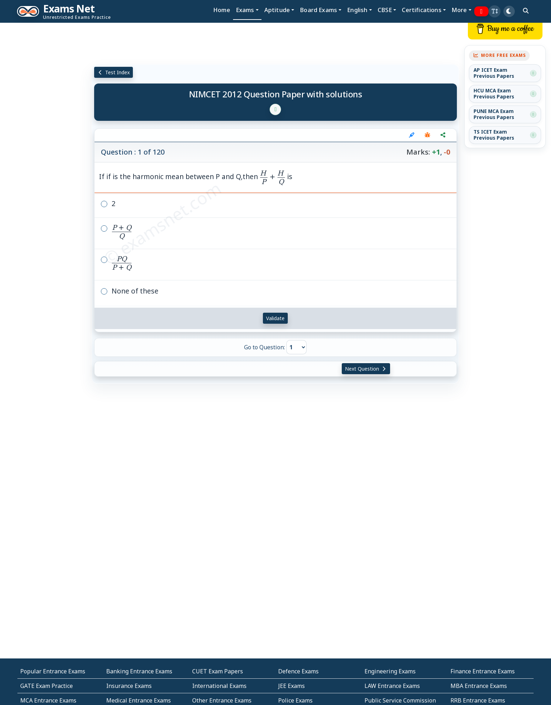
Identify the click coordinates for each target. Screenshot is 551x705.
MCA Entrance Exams (48, 700)
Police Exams (295, 700)
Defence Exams (298, 671)
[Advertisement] (45, 130)
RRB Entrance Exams (477, 700)
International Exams (219, 686)
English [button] (357, 10)
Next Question (366, 368)
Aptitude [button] (277, 10)
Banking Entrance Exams (139, 671)
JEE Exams (291, 686)
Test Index (113, 72)
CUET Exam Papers (217, 671)
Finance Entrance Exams (482, 671)
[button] (494, 11)
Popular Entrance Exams (52, 671)
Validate (275, 318)
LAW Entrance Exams (392, 686)
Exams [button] (245, 10)
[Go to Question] (296, 347)
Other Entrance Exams (222, 700)
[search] (526, 10)
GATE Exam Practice (46, 686)
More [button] (459, 10)
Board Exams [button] (318, 10)
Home (221, 10)
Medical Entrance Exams (138, 700)
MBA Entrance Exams (478, 686)
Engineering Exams (390, 671)
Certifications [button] (421, 10)
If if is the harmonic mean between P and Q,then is (195, 176)
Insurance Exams (129, 686)
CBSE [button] (385, 10)
